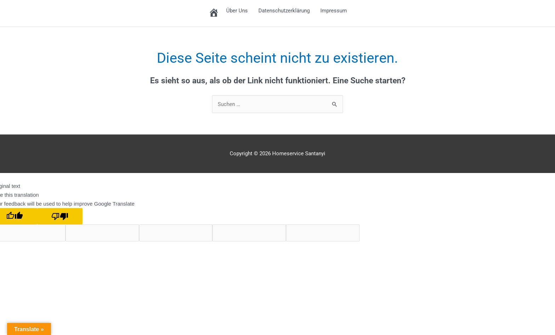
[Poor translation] (59, 216)
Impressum (333, 10)
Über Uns (237, 10)
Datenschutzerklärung (284, 10)
